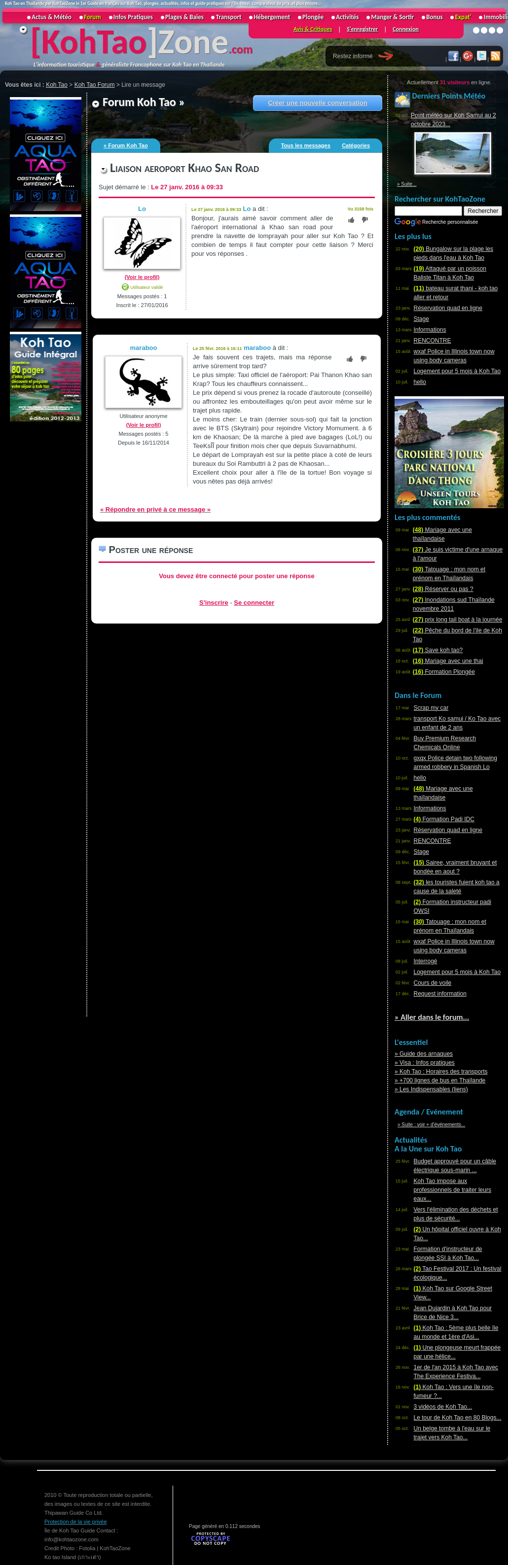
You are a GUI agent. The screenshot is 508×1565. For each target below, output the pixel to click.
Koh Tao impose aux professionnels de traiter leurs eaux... (452, 1190)
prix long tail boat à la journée (457, 619)
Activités (347, 17)
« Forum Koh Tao (126, 145)
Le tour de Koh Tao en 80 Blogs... (458, 1417)
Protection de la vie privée (75, 1522)
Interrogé (425, 961)
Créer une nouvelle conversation (317, 102)
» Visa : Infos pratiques (425, 1062)
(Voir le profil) (142, 277)
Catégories (356, 145)
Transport (229, 17)
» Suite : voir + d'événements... (431, 1124)
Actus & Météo (52, 17)
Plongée (313, 17)
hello (420, 382)
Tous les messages (305, 145)
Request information (440, 993)
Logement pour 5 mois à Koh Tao (457, 371)
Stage (421, 318)
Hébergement (272, 17)
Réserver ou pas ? (443, 589)
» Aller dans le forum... (432, 1017)
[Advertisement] (44, 571)
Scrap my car (431, 707)
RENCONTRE (432, 340)
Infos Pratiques (133, 17)
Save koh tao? (438, 650)
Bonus (434, 17)
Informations (430, 329)
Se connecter (254, 602)
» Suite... (406, 184)
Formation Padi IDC (444, 819)
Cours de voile (433, 982)
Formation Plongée (444, 671)
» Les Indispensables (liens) (431, 1089)
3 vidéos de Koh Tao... (443, 1406)
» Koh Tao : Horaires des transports (441, 1071)
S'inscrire (213, 602)
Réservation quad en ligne (448, 308)
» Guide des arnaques (424, 1053)
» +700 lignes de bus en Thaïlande (440, 1080)
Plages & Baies (184, 17)
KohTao (94, 41)
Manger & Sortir (392, 17)
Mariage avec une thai (448, 661)
